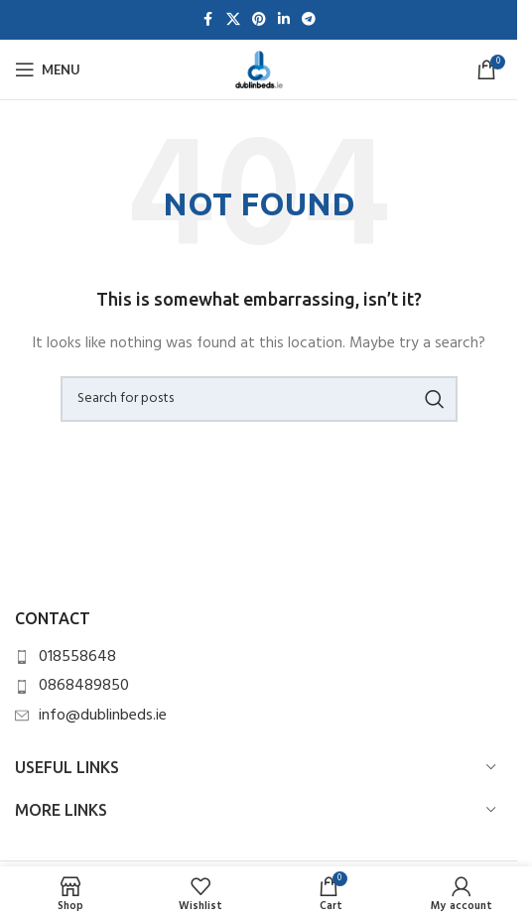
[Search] (259, 399)
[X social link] (233, 20)
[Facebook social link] (208, 20)
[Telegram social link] (309, 20)
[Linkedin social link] (284, 20)
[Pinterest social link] (259, 20)
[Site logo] (259, 70)
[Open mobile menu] (47, 69)
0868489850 (84, 686)
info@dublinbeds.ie (103, 715)
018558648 (77, 657)
